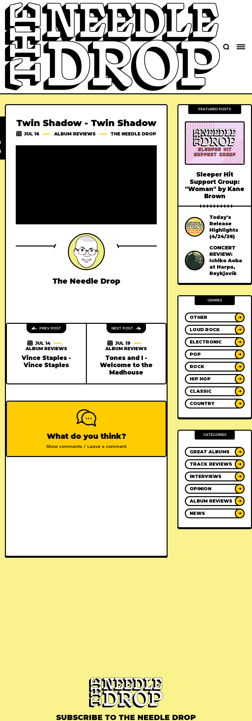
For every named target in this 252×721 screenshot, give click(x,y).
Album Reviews (75, 134)
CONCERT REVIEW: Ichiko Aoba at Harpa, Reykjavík (225, 260)
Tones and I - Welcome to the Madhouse (126, 365)
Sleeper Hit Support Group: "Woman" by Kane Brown (214, 185)
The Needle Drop (134, 134)
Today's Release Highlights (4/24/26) (223, 226)
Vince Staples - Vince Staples (46, 361)
